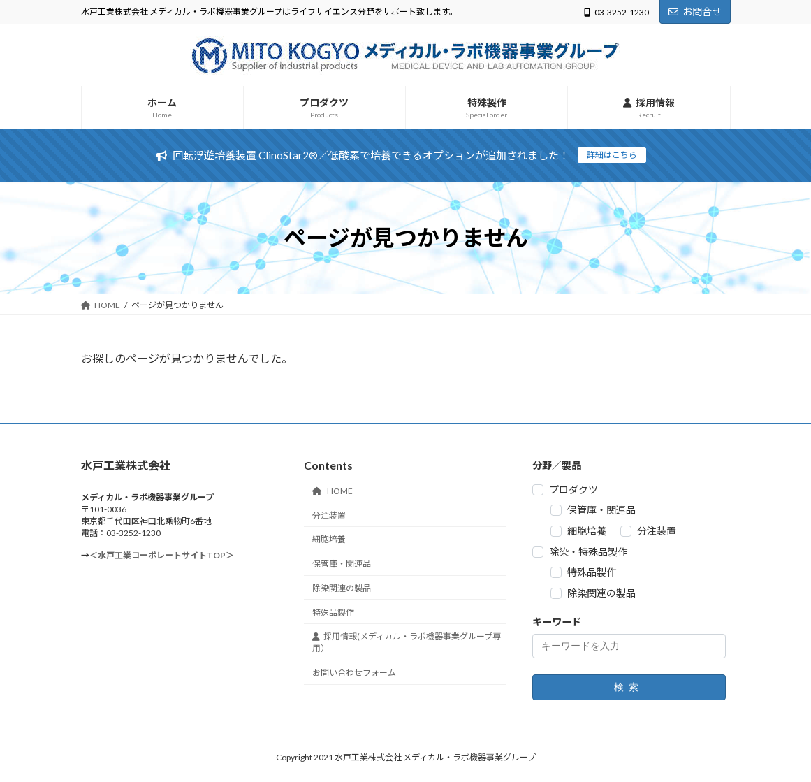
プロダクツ (573, 489)
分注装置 (329, 515)
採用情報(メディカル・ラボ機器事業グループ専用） (406, 643)
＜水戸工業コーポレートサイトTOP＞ (161, 556)
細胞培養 (329, 540)
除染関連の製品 (341, 588)
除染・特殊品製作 (588, 552)
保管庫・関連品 (341, 563)
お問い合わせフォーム (354, 672)
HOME (332, 491)
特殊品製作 (333, 612)
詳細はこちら (612, 155)
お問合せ (695, 11)
